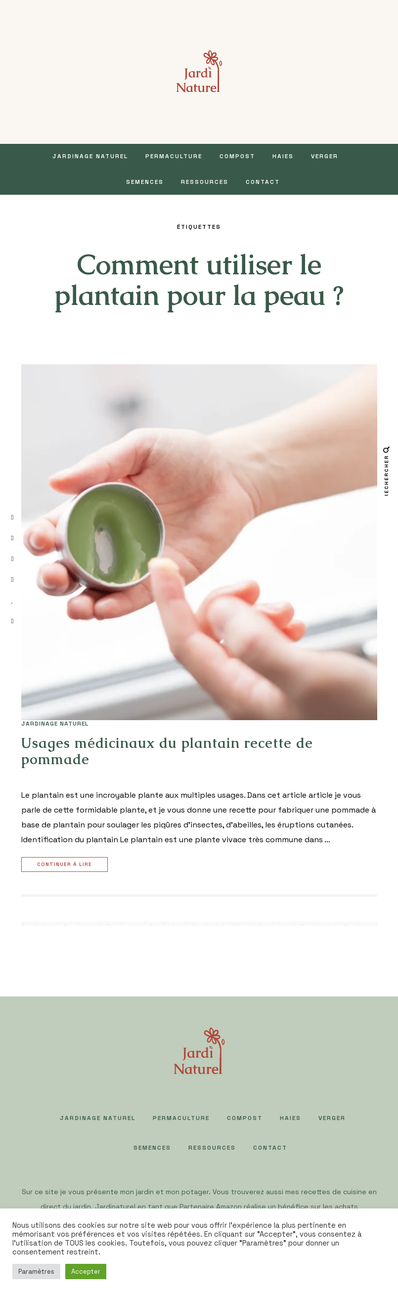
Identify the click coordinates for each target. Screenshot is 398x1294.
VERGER (324, 156)
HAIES (283, 156)
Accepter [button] (85, 1271)
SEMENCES (145, 182)
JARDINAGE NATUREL (90, 156)
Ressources (204, 182)
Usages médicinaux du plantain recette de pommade (167, 751)
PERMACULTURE (173, 156)
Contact (263, 182)
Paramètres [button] (36, 1271)
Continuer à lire (65, 864)
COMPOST (237, 156)
